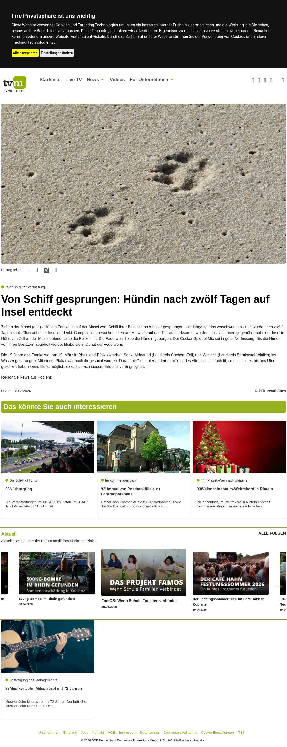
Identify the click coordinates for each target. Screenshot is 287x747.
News (93, 79)
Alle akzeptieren (25, 53)
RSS (241, 732)
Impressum (127, 732)
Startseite (50, 79)
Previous (8, 586)
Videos (117, 79)
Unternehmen (48, 732)
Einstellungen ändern (57, 53)
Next (279, 586)
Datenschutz (149, 732)
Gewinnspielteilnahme (180, 732)
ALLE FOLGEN (272, 533)
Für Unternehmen (149, 79)
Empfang (70, 732)
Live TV (73, 79)
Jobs (84, 732)
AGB (111, 732)
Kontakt (98, 732)
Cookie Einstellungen (217, 732)
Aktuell (9, 533)
